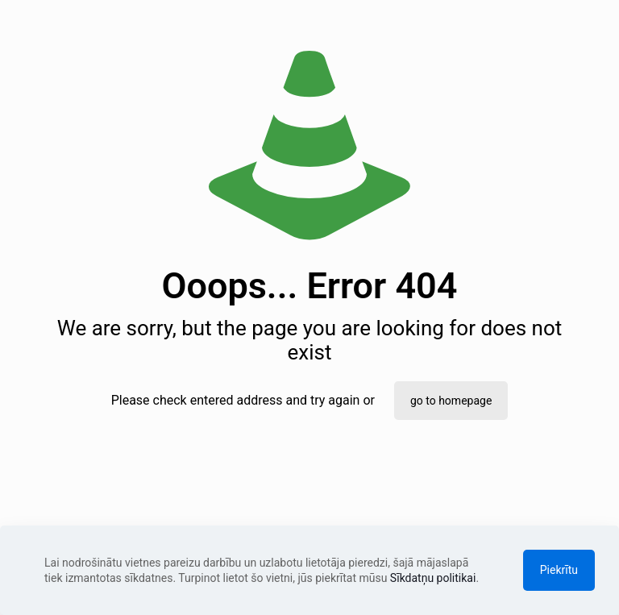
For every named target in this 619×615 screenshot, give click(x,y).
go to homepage (451, 400)
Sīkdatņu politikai (433, 577)
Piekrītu (559, 569)
